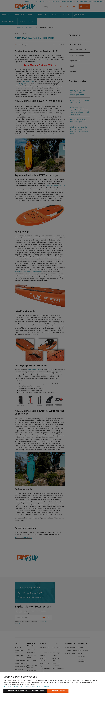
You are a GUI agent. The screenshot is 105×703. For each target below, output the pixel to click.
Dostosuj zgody (38, 691)
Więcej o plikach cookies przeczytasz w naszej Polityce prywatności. (27, 686)
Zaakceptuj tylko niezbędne (17, 691)
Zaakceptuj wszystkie (58, 691)
